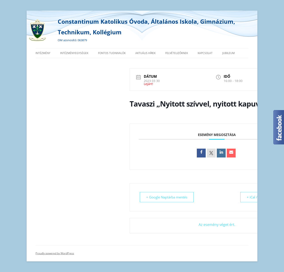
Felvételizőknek (176, 53)
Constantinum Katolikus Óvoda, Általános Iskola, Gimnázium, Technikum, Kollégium (146, 26)
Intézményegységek (74, 53)
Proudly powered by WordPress (55, 253)
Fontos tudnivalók (112, 53)
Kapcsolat (205, 53)
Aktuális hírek (145, 53)
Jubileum (228, 53)
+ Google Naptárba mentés (166, 197)
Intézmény (43, 53)
